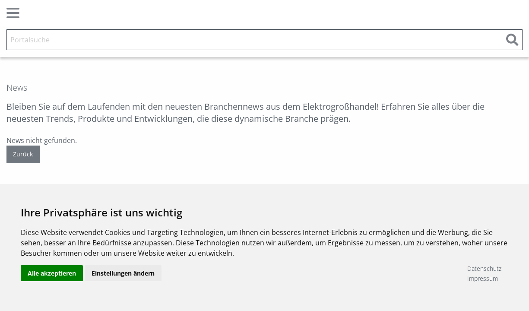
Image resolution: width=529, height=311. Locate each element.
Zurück (23, 154)
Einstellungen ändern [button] (123, 273)
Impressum (482, 278)
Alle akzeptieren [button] (52, 273)
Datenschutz (484, 268)
